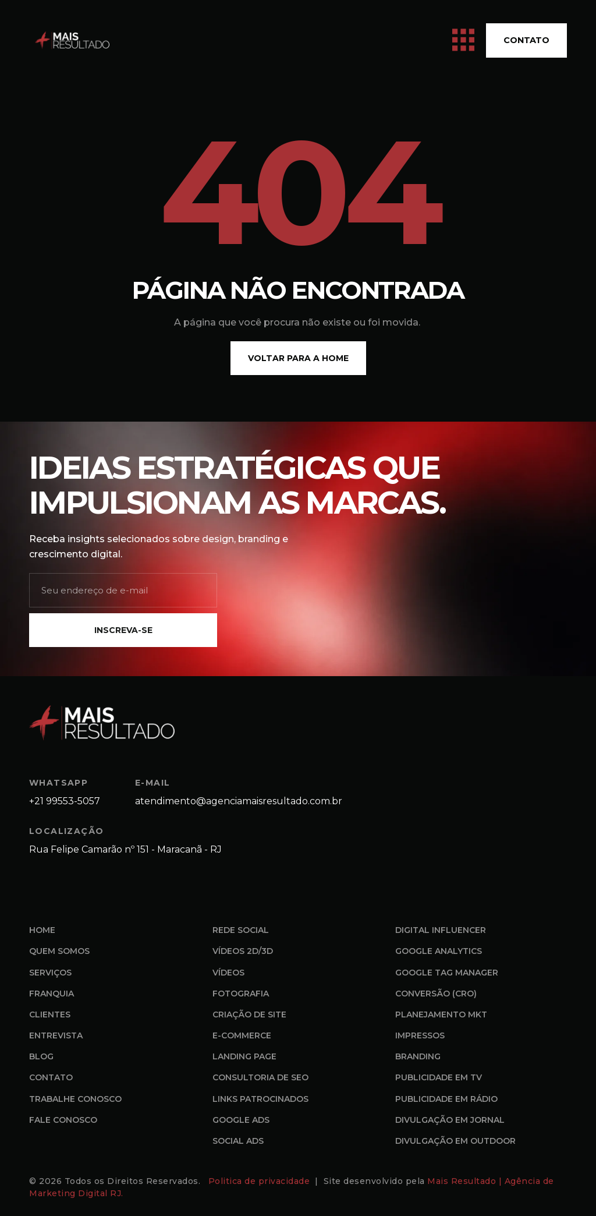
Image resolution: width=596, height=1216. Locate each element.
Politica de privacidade (260, 1181)
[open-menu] (463, 40)
